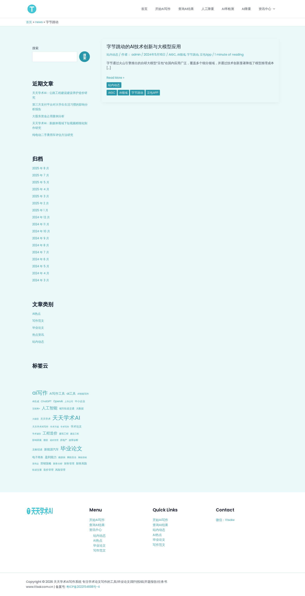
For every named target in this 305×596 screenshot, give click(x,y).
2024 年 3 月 (41, 280)
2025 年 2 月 (41, 203)
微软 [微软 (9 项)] (45, 440)
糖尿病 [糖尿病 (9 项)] (61, 457)
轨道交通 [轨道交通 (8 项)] (37, 469)
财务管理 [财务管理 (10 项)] (69, 463)
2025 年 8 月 (41, 168)
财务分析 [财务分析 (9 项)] (57, 463)
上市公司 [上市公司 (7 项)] (69, 401)
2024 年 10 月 (41, 231)
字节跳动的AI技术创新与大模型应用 (147, 46)
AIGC (174, 54)
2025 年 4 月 (41, 189)
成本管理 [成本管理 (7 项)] (54, 440)
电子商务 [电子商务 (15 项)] (37, 457)
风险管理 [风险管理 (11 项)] (60, 470)
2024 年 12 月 (41, 217)
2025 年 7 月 (41, 175)
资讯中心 (95, 530)
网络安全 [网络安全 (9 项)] (71, 457)
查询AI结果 (97, 525)
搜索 (35, 48)
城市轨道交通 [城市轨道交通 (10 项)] (66, 408)
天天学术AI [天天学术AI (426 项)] (66, 418)
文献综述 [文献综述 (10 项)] (37, 449)
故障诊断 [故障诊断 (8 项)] (73, 440)
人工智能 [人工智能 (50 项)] (49, 408)
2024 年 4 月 (41, 273)
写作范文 (38, 320)
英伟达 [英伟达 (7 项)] (35, 463)
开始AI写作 (97, 520)
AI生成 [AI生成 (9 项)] (35, 401)
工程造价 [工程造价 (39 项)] (50, 433)
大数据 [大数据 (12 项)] (80, 408)
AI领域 (183, 54)
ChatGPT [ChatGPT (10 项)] (46, 401)
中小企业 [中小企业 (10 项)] (80, 401)
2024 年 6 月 (41, 259)
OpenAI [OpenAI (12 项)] (58, 401)
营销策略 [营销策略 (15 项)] (45, 463)
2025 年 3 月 (41, 196)
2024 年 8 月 (41, 245)
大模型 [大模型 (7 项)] (35, 418)
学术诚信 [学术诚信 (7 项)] (36, 433)
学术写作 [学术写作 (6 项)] (64, 426)
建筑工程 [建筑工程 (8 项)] (63, 433)
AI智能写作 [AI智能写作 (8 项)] (83, 393)
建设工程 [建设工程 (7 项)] (74, 433)
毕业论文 (38, 327)
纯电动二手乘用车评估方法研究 (54, 135)
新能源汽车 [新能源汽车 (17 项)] (51, 449)
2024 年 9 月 (41, 238)
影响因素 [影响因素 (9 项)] (37, 440)
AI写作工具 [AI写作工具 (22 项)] (57, 393)
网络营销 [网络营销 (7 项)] (82, 457)
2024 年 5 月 (41, 266)
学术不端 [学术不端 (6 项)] (54, 426)
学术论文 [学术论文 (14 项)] (76, 426)
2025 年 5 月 (41, 182)
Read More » (116, 77)
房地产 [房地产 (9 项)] (63, 440)
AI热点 (36, 313)
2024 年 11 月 (41, 224)
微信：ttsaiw (225, 520)
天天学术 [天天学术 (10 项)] (45, 418)
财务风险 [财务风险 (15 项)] (81, 463)
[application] (274, 9)
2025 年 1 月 (40, 210)
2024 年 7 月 (41, 252)
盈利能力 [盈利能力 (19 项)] (51, 457)
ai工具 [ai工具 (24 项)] (71, 393)
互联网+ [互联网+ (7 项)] (36, 408)
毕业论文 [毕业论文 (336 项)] (71, 448)
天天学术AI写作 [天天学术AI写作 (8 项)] (40, 426)
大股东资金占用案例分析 (49, 116)
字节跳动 (195, 54)
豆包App (209, 54)
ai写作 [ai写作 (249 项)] (40, 392)
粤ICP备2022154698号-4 (84, 587)
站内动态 (38, 341)
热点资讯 (38, 334)
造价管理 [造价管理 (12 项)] (48, 470)
